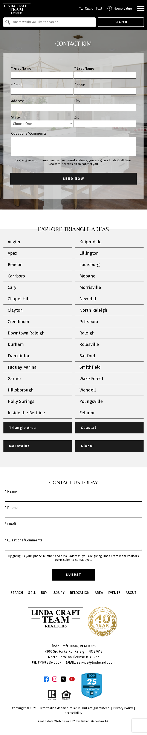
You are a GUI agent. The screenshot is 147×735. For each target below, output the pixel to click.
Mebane (87, 276)
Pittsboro (89, 321)
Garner (14, 378)
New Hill (88, 298)
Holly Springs (21, 401)
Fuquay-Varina (22, 367)
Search (121, 22)
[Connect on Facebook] (46, 679)
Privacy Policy (123, 708)
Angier (14, 241)
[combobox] (49, 22)
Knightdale (91, 241)
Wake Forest (91, 378)
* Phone (11, 508)
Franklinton (19, 355)
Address (17, 101)
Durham (16, 344)
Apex (12, 253)
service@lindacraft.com (90, 662)
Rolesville (89, 344)
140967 (93, 657)
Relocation (80, 593)
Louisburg (90, 264)
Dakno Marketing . (95, 721)
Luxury (58, 593)
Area (99, 593)
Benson (15, 264)
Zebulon (88, 412)
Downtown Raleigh (26, 333)
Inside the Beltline (26, 412)
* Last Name (84, 68)
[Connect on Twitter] (63, 679)
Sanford (87, 355)
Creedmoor (18, 321)
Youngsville (91, 401)
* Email (16, 85)
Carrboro (16, 276)
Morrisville (90, 287)
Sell (32, 593)
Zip (76, 117)
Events (114, 593)
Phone (79, 85)
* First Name (21, 68)
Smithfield (90, 367)
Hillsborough (21, 390)
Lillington (89, 253)
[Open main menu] (140, 8)
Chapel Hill (19, 298)
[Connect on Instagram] (54, 679)
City (77, 101)
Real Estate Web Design (56, 721)
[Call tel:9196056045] (90, 8)
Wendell (88, 390)
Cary (12, 287)
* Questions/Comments (23, 540)
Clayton (15, 310)
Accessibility (73, 713)
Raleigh (87, 333)
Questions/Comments (28, 133)
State (15, 117)
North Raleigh (93, 310)
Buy (44, 593)
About (131, 593)
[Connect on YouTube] (72, 679)
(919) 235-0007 (47, 662)
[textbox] (52, 22)
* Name (11, 491)
